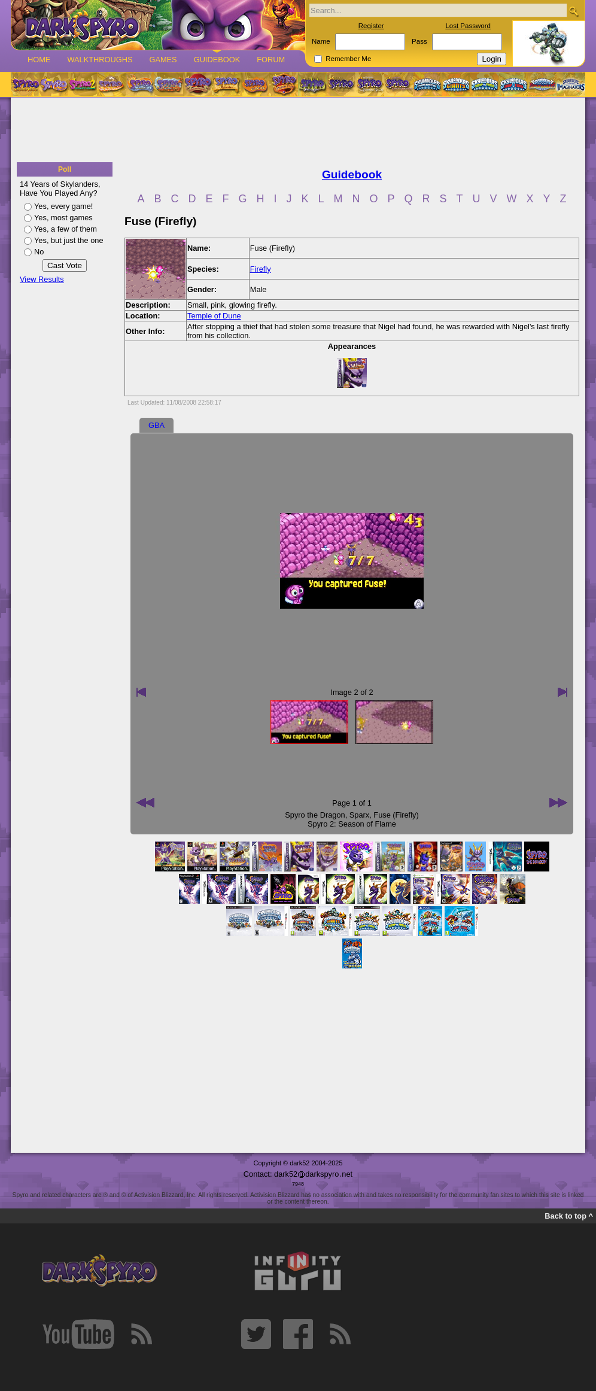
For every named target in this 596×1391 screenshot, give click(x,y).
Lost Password (468, 25)
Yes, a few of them (65, 228)
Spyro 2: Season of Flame (352, 823)
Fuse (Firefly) (395, 814)
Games (163, 59)
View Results (42, 279)
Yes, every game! (63, 206)
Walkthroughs (99, 59)
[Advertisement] (298, 130)
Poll (64, 169)
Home (39, 59)
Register (371, 25)
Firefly (260, 269)
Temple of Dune (214, 315)
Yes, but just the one (69, 240)
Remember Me (348, 58)
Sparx (359, 814)
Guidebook (217, 59)
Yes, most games (63, 217)
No (39, 251)
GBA (156, 425)
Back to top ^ (569, 1215)
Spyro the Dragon (315, 814)
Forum (271, 59)
